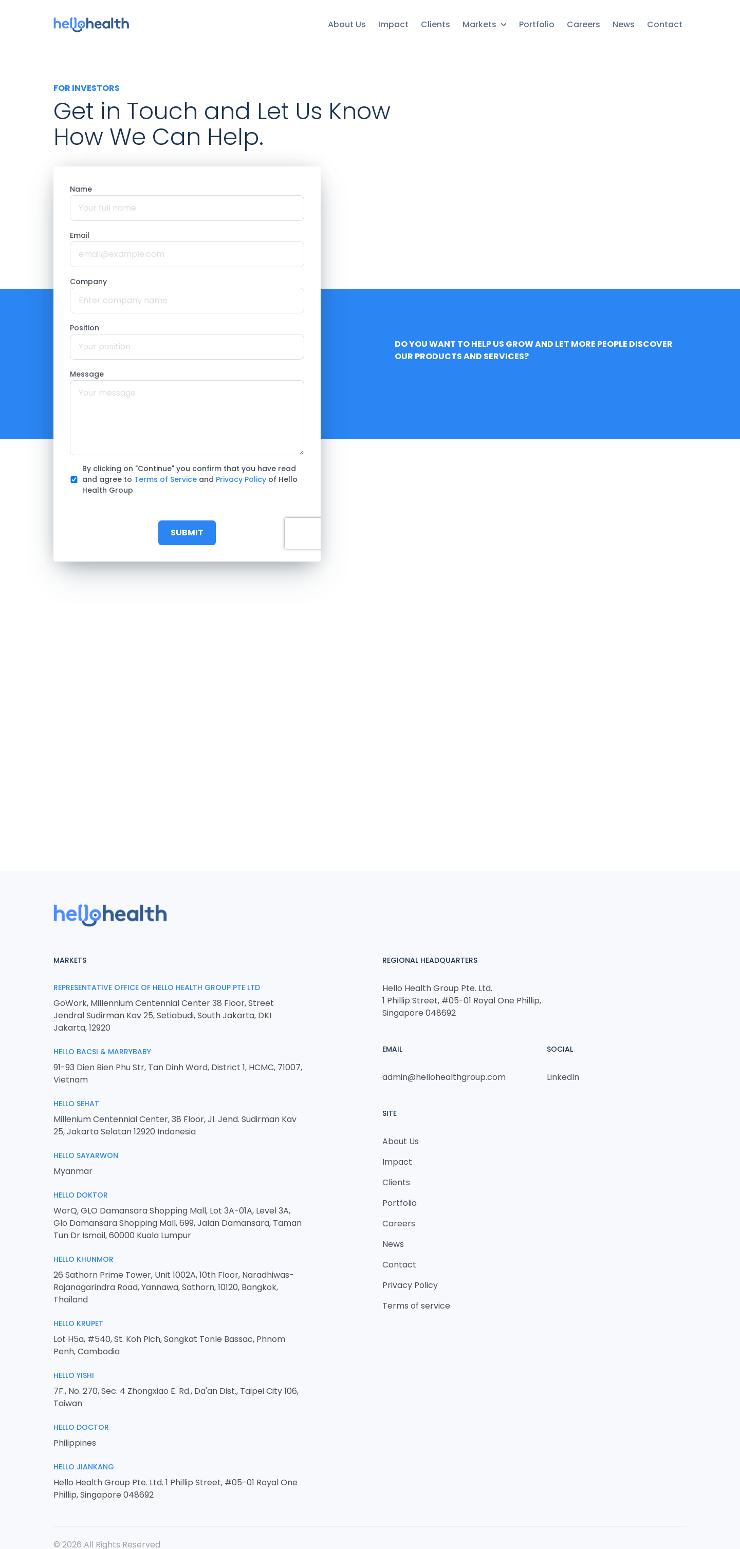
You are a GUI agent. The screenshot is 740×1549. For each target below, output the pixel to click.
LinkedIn (563, 1077)
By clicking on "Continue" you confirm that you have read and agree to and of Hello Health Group (190, 479)
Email (79, 235)
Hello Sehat (76, 1103)
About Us (347, 24)
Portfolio (536, 24)
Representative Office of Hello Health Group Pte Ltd (156, 987)
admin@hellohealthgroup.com (444, 1077)
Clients (435, 24)
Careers (583, 24)
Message (87, 374)
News (624, 24)
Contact (664, 24)
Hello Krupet (78, 1323)
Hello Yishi (73, 1375)
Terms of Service (165, 479)
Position (84, 328)
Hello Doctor (81, 1427)
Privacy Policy (241, 479)
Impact (393, 24)
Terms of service (416, 1306)
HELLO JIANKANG (83, 1467)
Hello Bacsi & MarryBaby (102, 1052)
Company (88, 281)
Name (81, 189)
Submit (187, 532)
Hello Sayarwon (85, 1155)
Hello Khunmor (83, 1259)
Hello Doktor (80, 1195)
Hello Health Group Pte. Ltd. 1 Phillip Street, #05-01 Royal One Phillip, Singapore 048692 (461, 1000)
